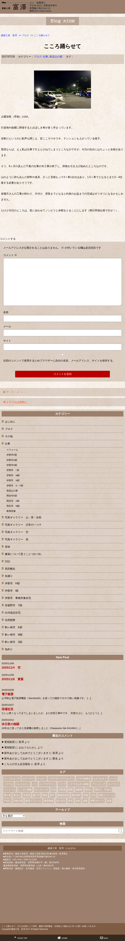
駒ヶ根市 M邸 (14, 634)
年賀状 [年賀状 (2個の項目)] (26, 795)
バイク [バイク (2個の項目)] (62, 784)
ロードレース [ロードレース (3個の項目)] (41, 789)
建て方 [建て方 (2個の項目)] (36, 795)
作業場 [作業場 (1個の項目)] (62, 789)
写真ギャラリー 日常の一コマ (23, 524)
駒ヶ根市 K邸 (13, 627)
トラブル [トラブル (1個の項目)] (8, 784)
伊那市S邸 (12, 465)
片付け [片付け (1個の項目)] (7, 800)
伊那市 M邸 (13, 475)
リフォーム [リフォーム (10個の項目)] (9, 789)
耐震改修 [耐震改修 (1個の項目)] (48, 800)
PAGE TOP (20, 937)
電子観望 (7, 694)
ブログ (38, 56)
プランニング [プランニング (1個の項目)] (98, 784)
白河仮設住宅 (13, 612)
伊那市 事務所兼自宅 (18, 598)
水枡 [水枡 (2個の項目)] (93, 795)
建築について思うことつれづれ (23, 554)
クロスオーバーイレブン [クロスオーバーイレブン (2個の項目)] (61, 778)
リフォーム (12, 450)
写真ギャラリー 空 (16, 532)
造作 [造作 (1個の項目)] (70, 800)
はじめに (10, 421)
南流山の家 (55, 56)
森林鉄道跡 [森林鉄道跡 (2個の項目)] (63, 795)
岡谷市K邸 (12, 496)
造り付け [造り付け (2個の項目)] (60, 800)
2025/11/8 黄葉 (12, 679)
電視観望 (9, 742)
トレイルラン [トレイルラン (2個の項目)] (22, 784)
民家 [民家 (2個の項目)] (86, 795)
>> (24, 35)
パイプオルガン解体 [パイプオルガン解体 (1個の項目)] (78, 784)
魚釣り (9, 649)
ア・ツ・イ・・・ (16, 392)
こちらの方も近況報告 (17, 764)
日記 (7, 561)
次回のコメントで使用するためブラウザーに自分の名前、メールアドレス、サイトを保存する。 (59, 360)
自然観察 (10, 620)
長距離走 (10, 568)
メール (7, 326)
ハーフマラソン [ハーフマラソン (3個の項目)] (48, 784)
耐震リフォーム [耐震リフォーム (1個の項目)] (34, 800)
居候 (7, 546)
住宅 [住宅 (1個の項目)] (53, 789)
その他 (9, 436)
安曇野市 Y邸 (13, 605)
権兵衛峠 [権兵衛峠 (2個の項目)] (76, 795)
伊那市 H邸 (12, 583)
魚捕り (9, 576)
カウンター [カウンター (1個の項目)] (28, 778)
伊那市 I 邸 (13, 470)
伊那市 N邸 (13, 480)
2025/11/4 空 (11, 667)
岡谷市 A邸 (13, 501)
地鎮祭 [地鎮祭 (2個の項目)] (79, 789)
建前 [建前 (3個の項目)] (45, 795)
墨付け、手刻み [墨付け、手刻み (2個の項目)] (103, 789)
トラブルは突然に (16, 402)
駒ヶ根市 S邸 (13, 642)
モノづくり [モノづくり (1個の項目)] (113, 784)
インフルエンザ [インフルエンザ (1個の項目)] (12, 778)
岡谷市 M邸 (13, 506)
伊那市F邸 (12, 455)
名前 (5, 312)
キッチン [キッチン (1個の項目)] (41, 778)
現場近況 (7, 709)
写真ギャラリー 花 (16, 539)
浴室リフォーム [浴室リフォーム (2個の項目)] (106, 795)
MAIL (104, 937)
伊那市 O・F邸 (15, 485)
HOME (62, 937)
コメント (10, 255)
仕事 (45, 56)
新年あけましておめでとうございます (26, 753)
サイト (7, 340)
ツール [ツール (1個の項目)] (113, 778)
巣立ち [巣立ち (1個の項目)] (17, 795)
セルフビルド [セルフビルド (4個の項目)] (100, 778)
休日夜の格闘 (10, 724)
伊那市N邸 (12, 460)
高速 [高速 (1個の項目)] (109, 800)
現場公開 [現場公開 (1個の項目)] (18, 800)
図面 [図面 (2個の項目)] (70, 789)
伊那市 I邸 (12, 590)
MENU (121, 5)
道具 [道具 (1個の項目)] (78, 800)
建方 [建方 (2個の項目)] (52, 795)
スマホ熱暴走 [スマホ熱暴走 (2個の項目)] (83, 778)
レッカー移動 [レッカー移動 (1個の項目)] (25, 789)
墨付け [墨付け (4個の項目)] (88, 789)
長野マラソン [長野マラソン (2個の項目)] (97, 800)
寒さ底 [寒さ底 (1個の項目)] (7, 795)
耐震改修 (11, 511)
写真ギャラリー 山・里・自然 (23, 517)
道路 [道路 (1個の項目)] (85, 800)
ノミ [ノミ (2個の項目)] (34, 784)
